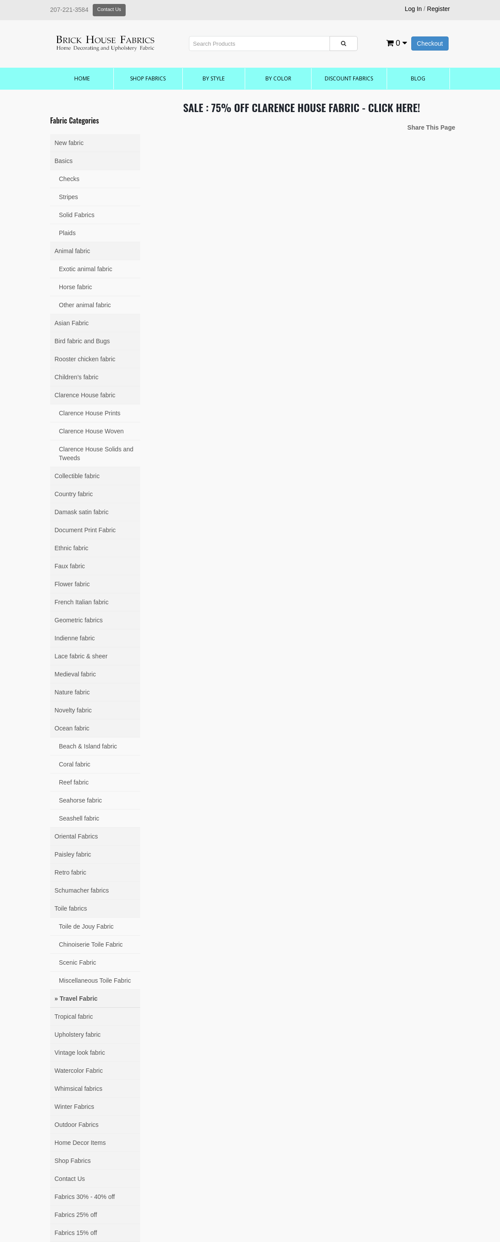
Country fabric (73, 494)
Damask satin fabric (81, 512)
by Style (214, 78)
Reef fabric (74, 782)
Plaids (67, 232)
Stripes (68, 196)
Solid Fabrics (76, 214)
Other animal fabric (85, 305)
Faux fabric (69, 566)
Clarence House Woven (91, 431)
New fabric (68, 142)
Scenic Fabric (77, 962)
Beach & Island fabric (88, 746)
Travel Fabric (79, 998)
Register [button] (438, 8)
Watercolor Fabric (78, 1070)
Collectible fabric (77, 475)
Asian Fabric (71, 323)
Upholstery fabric (77, 1034)
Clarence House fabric (85, 395)
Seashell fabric (79, 818)
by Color (278, 78)
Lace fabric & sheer (81, 656)
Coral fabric (75, 764)
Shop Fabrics (148, 78)
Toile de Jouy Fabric (86, 926)
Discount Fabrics (349, 78)
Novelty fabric (73, 710)
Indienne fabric (74, 638)
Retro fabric (70, 872)
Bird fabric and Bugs (82, 341)
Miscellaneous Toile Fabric (95, 980)
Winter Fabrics (74, 1106)
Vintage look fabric (79, 1052)
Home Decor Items (80, 1142)
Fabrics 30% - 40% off (84, 1196)
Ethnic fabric (71, 548)
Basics (63, 160)
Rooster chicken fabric (85, 359)
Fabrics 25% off (75, 1214)
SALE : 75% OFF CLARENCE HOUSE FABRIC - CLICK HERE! (301, 107)
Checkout (430, 43)
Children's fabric (76, 377)
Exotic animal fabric (85, 268)
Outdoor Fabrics (76, 1124)
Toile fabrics (70, 908)
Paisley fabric (72, 854)
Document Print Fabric (85, 530)
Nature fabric (72, 692)
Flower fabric (72, 584)
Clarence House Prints (89, 413)
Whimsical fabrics (78, 1088)
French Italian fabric (81, 602)
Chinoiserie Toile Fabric (91, 944)
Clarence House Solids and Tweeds (96, 453)
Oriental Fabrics (76, 836)
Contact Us (109, 9)
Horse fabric (75, 287)
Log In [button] (413, 8)
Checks (69, 178)
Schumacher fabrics (81, 890)
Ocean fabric (71, 728)
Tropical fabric (73, 1016)
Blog (418, 78)
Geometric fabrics (78, 620)
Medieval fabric (75, 674)
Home (82, 78)
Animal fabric (72, 250)
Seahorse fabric (80, 800)
